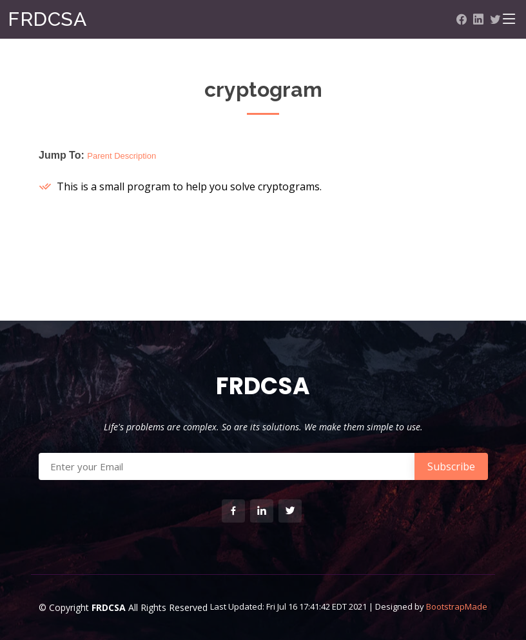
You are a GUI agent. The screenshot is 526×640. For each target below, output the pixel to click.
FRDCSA (47, 19)
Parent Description (121, 156)
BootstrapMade (456, 606)
